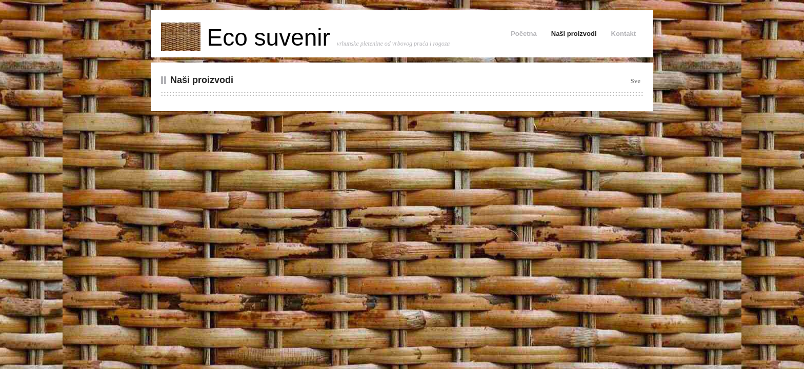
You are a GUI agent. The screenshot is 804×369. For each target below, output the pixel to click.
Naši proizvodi (574, 33)
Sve (636, 81)
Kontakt (623, 33)
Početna (524, 33)
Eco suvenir (249, 37)
